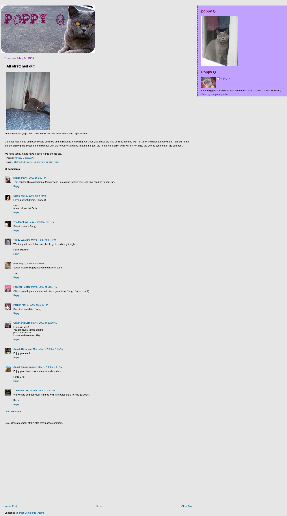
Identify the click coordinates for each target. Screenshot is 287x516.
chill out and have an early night (44, 162)
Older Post (187, 506)
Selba (16, 195)
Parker (17, 304)
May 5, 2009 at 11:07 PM (44, 287)
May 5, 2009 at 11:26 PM (35, 304)
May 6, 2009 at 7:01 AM (50, 367)
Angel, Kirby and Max (25, 349)
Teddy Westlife (21, 240)
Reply (16, 186)
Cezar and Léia (21, 322)
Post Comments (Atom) (31, 512)
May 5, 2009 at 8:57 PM (33, 195)
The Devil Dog (21, 390)
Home (99, 506)
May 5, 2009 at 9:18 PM (43, 240)
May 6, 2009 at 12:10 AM (44, 322)
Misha (16, 177)
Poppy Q (225, 78)
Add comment (14, 411)
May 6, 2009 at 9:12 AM (42, 390)
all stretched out (21, 162)
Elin (15, 263)
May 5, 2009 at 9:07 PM (41, 222)
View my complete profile (214, 94)
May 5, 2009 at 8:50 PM (33, 177)
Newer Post (11, 506)
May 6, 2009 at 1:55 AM (51, 349)
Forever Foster (21, 287)
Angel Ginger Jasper (25, 367)
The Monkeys (20, 222)
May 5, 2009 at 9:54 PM (31, 263)
